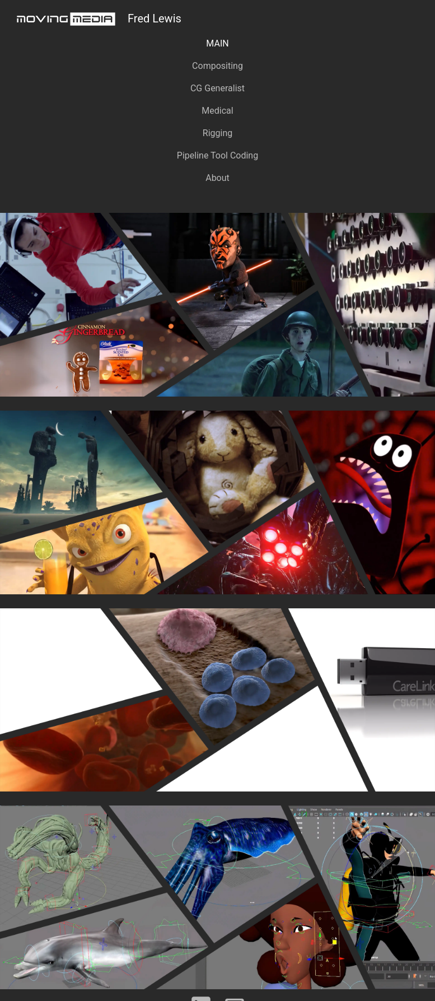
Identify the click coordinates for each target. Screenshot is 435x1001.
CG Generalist (217, 88)
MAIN (217, 43)
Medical (217, 110)
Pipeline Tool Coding (217, 155)
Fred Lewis (95, 19)
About (217, 178)
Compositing (217, 65)
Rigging (217, 133)
